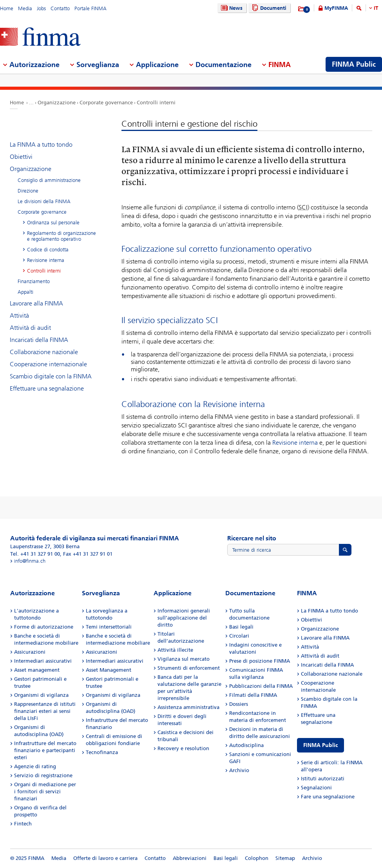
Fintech (23, 824)
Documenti (268, 8)
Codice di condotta (48, 250)
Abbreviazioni (189, 858)
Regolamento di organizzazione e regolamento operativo (61, 236)
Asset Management (108, 670)
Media (25, 8)
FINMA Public (320, 745)
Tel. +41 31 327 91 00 (35, 554)
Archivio (239, 770)
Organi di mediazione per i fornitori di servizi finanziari (45, 792)
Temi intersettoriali (109, 627)
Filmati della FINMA (253, 695)
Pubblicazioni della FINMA (261, 686)
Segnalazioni (316, 788)
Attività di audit (30, 327)
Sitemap (285, 858)
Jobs (41, 8)
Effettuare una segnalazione (47, 388)
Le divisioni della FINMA (44, 201)
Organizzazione (57, 102)
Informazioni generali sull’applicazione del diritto (184, 618)
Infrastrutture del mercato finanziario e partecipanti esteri (45, 750)
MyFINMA (336, 8)
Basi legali (241, 627)
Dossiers (238, 704)
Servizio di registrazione (43, 775)
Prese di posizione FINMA (259, 661)
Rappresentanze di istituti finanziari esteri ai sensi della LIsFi (45, 711)
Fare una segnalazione (328, 797)
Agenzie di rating (35, 766)
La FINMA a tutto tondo (41, 144)
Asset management (37, 670)
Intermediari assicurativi (43, 661)
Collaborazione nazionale (44, 352)
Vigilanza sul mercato (184, 659)
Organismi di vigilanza (41, 695)
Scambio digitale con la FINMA (51, 376)
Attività (19, 315)
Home (6, 8)
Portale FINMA (90, 8)
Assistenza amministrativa (188, 707)
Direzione (28, 191)
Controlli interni (156, 102)
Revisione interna (295, 442)
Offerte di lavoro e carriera (105, 858)
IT (376, 8)
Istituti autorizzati (322, 779)
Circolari (239, 636)
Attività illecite (175, 650)
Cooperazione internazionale (48, 364)
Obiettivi (21, 156)
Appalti (25, 292)
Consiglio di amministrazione (49, 180)
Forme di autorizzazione (43, 627)
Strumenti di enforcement (189, 668)
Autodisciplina (246, 745)
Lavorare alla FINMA (36, 303)
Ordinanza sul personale (53, 222)
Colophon (256, 858)
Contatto (60, 8)
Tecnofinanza (102, 752)
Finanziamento (34, 281)
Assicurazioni (29, 652)
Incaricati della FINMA (39, 340)
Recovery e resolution (183, 748)
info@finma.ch (29, 561)
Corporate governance (106, 102)
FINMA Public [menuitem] (354, 64)
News (231, 8)
